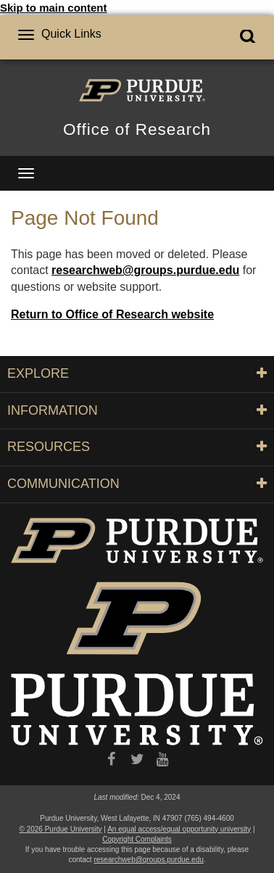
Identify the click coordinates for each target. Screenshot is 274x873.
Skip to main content (53, 7)
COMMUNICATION (137, 483)
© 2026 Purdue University (61, 829)
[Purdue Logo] (137, 89)
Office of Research (137, 129)
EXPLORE (137, 373)
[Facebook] (111, 760)
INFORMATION (137, 410)
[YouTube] (162, 760)
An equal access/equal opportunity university (179, 829)
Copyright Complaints (137, 839)
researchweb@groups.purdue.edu (145, 270)
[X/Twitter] (137, 760)
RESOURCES (137, 446)
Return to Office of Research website (112, 314)
